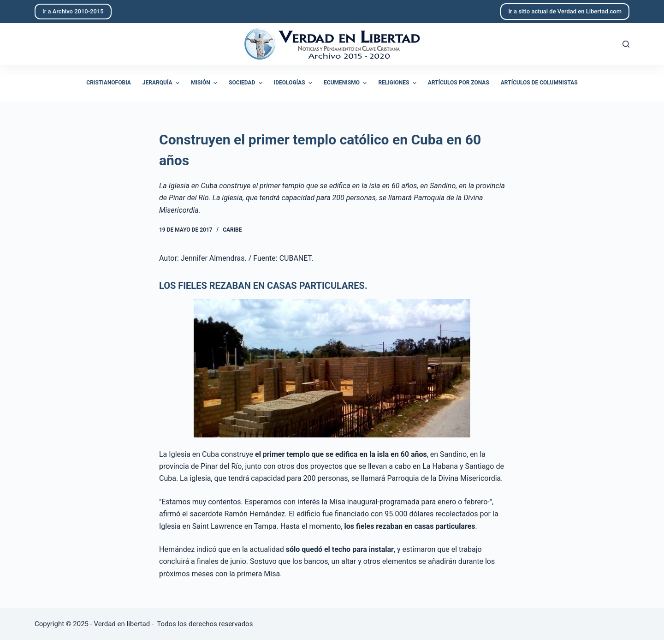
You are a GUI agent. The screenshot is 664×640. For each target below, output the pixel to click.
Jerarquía (162, 83)
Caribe (232, 230)
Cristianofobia (108, 82)
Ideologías (294, 83)
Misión (205, 83)
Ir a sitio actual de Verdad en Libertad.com (565, 11)
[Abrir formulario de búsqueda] (625, 44)
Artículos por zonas (458, 82)
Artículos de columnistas (539, 82)
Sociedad (247, 83)
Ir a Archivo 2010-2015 (73, 11)
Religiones (398, 83)
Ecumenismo (346, 83)
